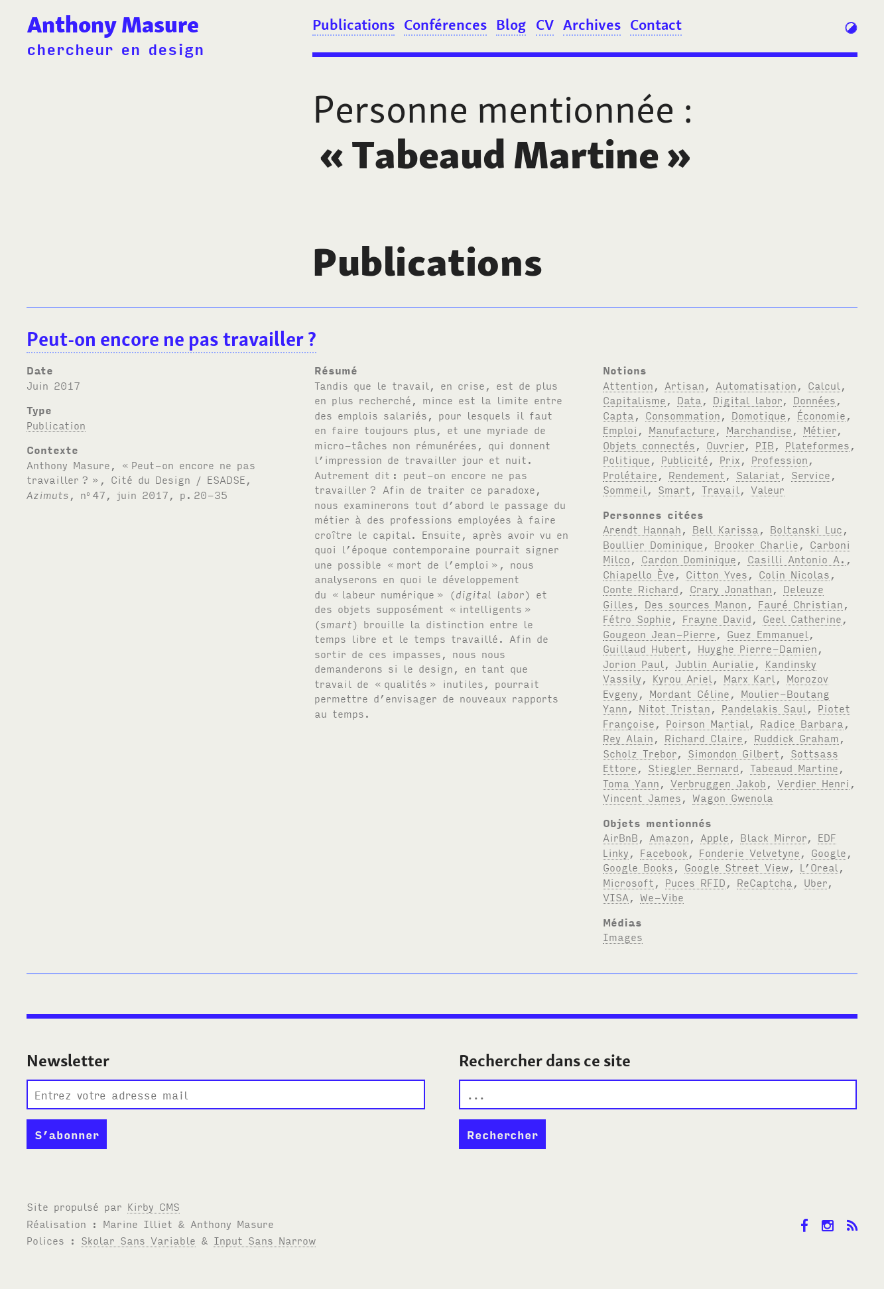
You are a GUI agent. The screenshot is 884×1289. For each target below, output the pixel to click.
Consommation (682, 414)
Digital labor (747, 399)
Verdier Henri (813, 782)
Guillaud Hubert (644, 648)
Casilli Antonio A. (796, 558)
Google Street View (736, 866)
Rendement (696, 474)
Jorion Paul (633, 663)
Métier (819, 429)
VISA (616, 896)
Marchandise (759, 429)
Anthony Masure (113, 24)
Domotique (758, 414)
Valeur (768, 489)
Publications (353, 24)
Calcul (824, 385)
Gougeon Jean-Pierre (659, 633)
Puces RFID (695, 882)
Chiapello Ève (638, 574)
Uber (815, 882)
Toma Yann (631, 782)
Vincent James (642, 797)
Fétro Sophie (637, 618)
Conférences (445, 24)
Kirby (153, 1206)
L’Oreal (819, 866)
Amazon (669, 837)
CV (545, 24)
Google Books (638, 866)
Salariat (758, 474)
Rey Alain (628, 737)
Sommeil (625, 489)
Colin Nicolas (794, 574)
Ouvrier (725, 444)
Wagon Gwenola (732, 797)
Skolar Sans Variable (138, 1240)
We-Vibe (662, 896)
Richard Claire (703, 737)
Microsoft (628, 882)
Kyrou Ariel (682, 678)
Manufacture (682, 429)
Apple (714, 837)
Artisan (684, 385)
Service (810, 474)
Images (623, 936)
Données (814, 399)
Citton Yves (716, 574)
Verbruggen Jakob (718, 782)
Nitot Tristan (674, 707)
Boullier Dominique (653, 544)
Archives (592, 24)
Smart (674, 489)
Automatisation (756, 385)
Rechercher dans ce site (545, 1061)
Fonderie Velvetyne (749, 852)
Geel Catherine (802, 618)
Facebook (664, 852)
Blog (511, 24)
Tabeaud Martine (794, 767)
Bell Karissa (725, 528)
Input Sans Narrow (265, 1240)
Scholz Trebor (639, 752)
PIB (764, 444)
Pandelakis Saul (764, 707)
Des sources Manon (696, 603)
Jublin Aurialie (714, 663)
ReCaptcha (764, 882)
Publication (56, 424)
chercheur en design (115, 48)
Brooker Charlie (756, 544)
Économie (821, 414)
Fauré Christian (800, 603)
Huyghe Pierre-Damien (757, 648)
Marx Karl (749, 678)
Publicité (684, 459)
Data (689, 399)
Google (828, 852)
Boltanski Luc (806, 528)
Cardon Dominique (688, 558)
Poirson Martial (707, 723)
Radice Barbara (802, 723)
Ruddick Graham (796, 737)
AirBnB (620, 837)
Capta (618, 414)
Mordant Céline (689, 693)
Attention (628, 385)
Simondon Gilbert (733, 752)
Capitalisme (634, 399)
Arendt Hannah (642, 528)
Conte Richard (640, 588)
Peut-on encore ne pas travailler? (171, 339)
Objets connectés (649, 444)
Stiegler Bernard (693, 767)
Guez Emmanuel (767, 633)
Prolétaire (630, 474)
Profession (779, 459)
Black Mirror (773, 837)
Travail (720, 489)
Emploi (620, 429)
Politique (626, 459)
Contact (656, 24)
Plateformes (817, 444)
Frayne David (716, 618)
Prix (730, 459)
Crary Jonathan (731, 588)
